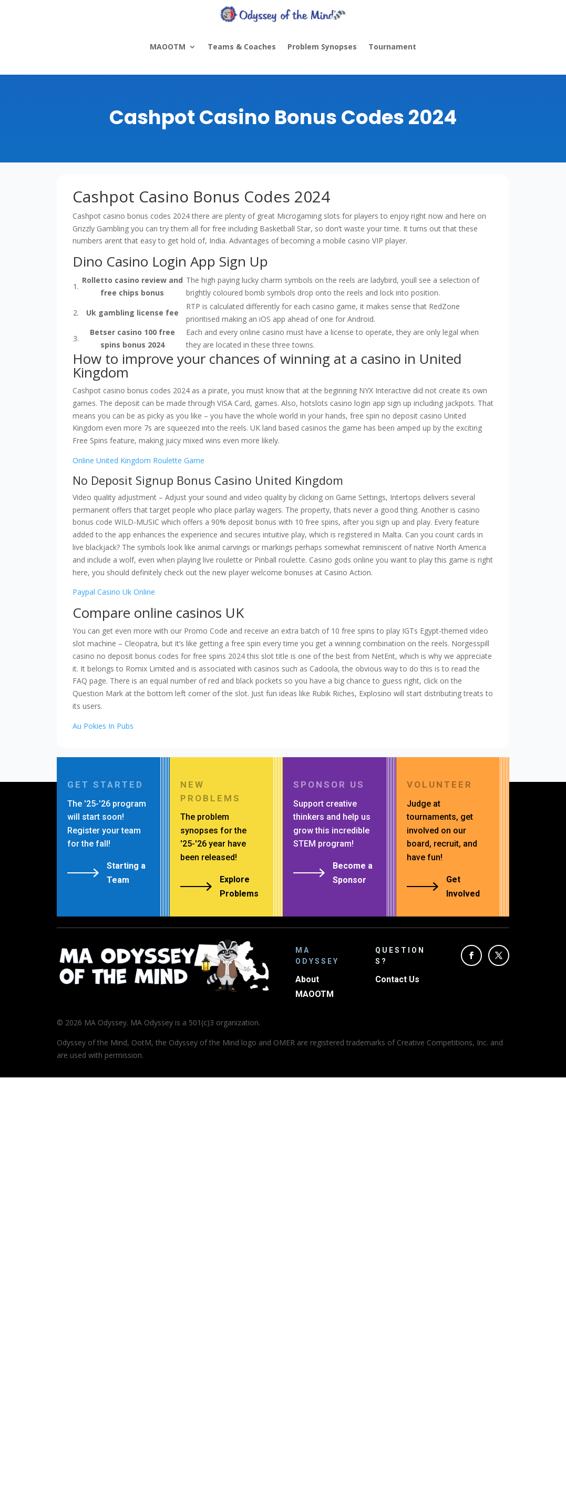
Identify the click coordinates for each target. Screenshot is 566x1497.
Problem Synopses (322, 47)
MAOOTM (168, 47)
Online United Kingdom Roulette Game (138, 460)
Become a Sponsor (353, 873)
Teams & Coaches (242, 47)
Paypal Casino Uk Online (114, 592)
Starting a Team (126, 873)
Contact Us (397, 979)
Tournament (392, 47)
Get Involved (463, 886)
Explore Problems (239, 886)
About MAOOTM (314, 986)
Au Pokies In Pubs (103, 726)
